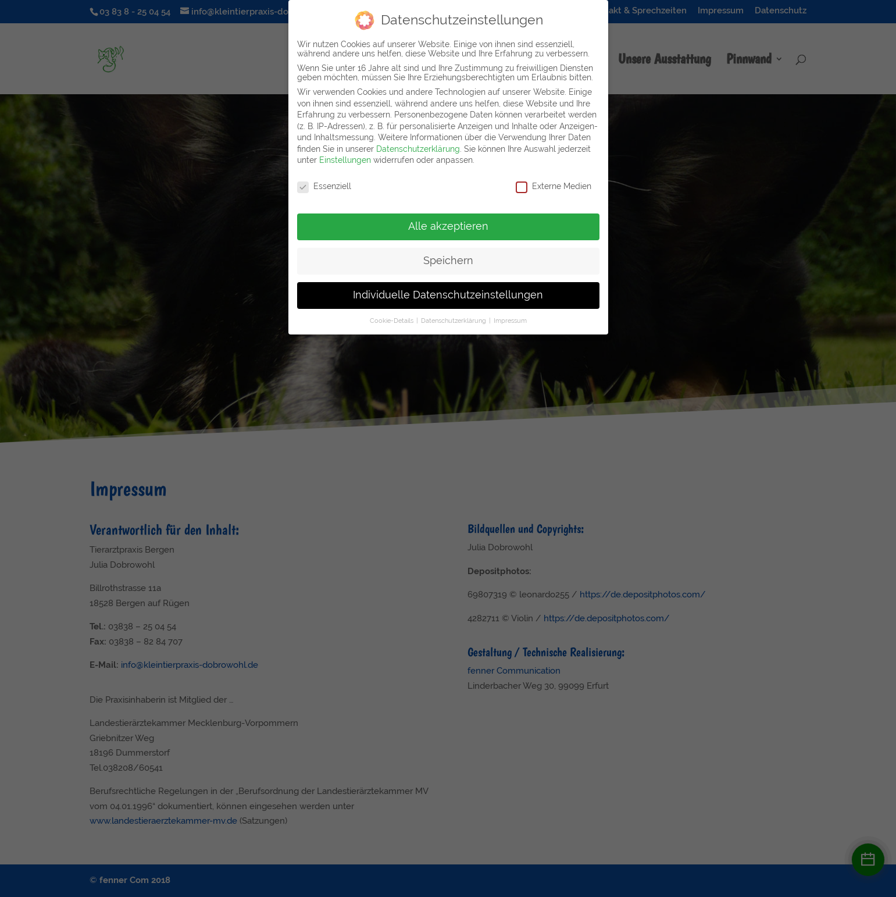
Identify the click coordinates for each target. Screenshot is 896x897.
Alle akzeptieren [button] (448, 221)
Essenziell (324, 182)
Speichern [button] (448, 256)
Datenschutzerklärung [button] (454, 315)
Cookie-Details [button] (392, 315)
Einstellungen (345, 156)
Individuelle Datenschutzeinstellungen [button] (448, 290)
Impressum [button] (510, 315)
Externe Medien (553, 182)
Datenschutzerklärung (418, 144)
